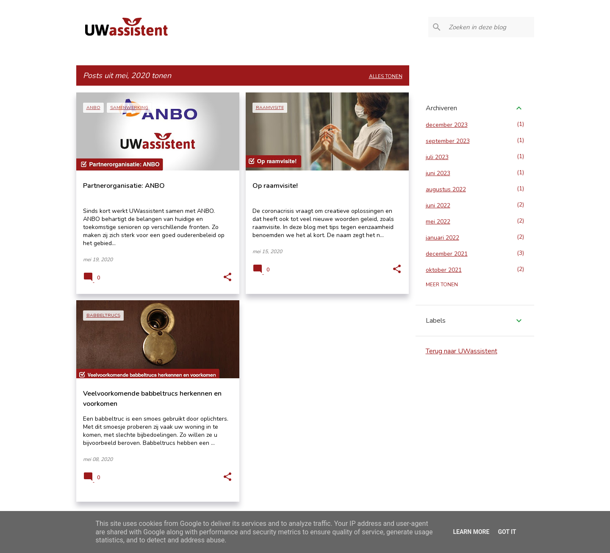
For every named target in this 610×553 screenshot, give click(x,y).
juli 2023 (437, 157)
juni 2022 (438, 205)
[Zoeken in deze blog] (489, 27)
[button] (227, 277)
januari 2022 (442, 238)
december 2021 (447, 254)
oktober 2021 (444, 270)
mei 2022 (438, 222)
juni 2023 (438, 173)
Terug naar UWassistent (461, 351)
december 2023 (447, 125)
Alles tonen (385, 76)
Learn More (471, 531)
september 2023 (448, 141)
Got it (507, 531)
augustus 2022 (446, 189)
